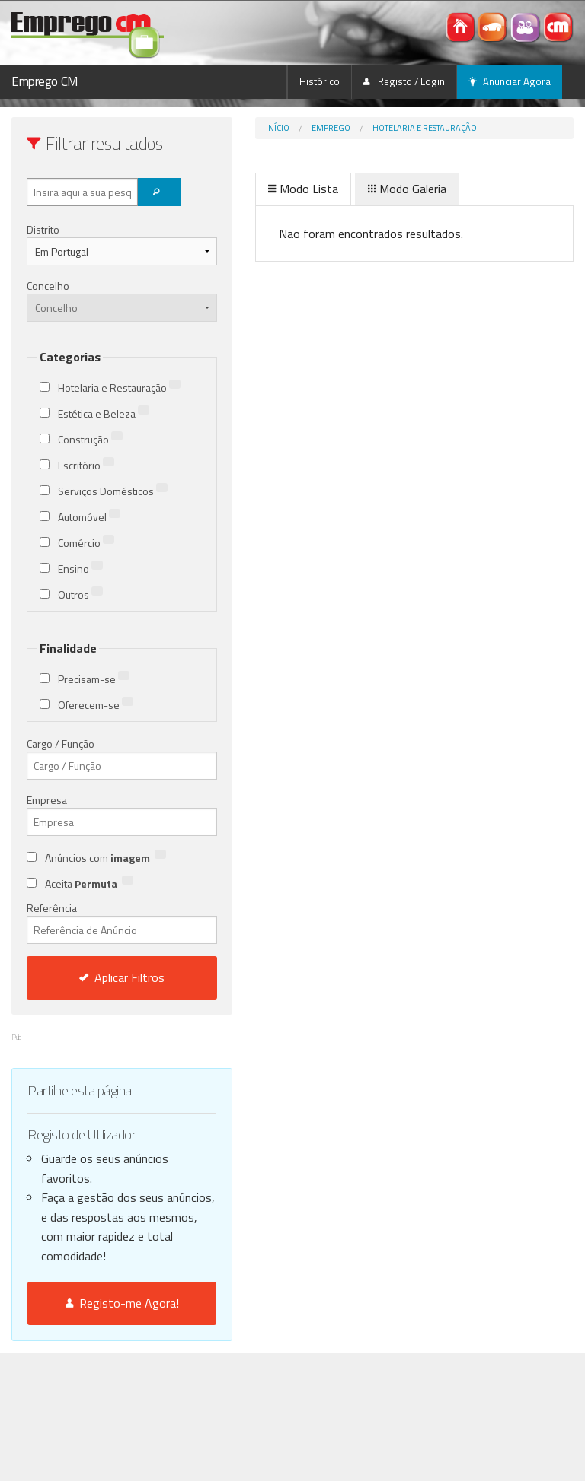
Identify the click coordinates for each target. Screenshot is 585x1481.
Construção (90, 439)
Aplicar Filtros (122, 977)
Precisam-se (93, 679)
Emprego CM (44, 81)
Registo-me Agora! (122, 1303)
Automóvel (89, 517)
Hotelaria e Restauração (424, 128)
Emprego (331, 128)
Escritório (86, 465)
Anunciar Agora (509, 81)
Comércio (86, 543)
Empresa (47, 800)
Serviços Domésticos (113, 491)
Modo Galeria (407, 189)
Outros (80, 594)
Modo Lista (303, 189)
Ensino (80, 569)
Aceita (89, 883)
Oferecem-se (95, 705)
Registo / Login (404, 81)
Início (277, 128)
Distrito (43, 229)
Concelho (48, 286)
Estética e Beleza (103, 413)
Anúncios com (105, 858)
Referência (122, 922)
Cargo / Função (60, 744)
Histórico (319, 81)
